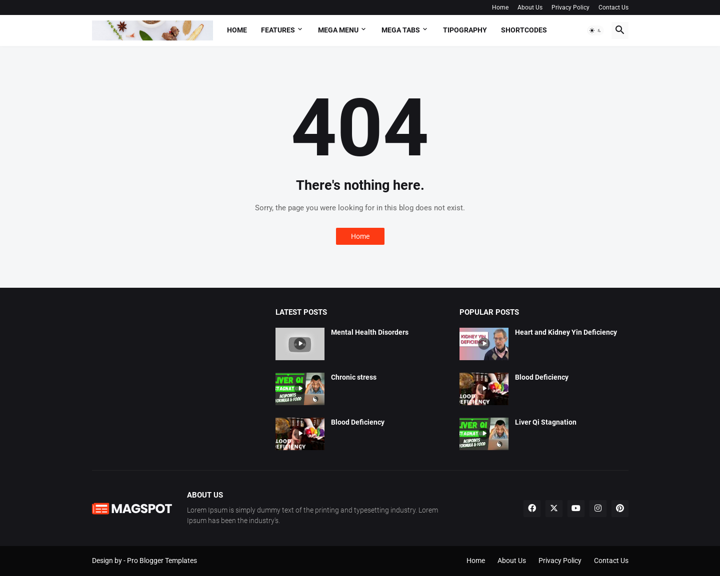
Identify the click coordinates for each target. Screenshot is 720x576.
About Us (530, 7)
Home (500, 7)
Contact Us (613, 7)
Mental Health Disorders (369, 332)
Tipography (465, 30)
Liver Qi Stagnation (545, 422)
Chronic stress (353, 377)
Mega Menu (338, 30)
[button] (595, 30)
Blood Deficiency (357, 422)
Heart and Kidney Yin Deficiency (566, 332)
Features (278, 30)
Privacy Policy (571, 7)
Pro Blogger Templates (162, 561)
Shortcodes (524, 30)
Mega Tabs (401, 30)
